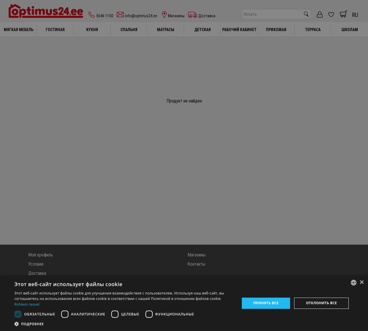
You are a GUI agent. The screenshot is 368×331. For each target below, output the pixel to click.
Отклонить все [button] (321, 302)
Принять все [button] (266, 302)
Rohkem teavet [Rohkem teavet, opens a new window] (27, 304)
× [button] (361, 282)
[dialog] (184, 303)
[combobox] (353, 283)
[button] (123, 324)
